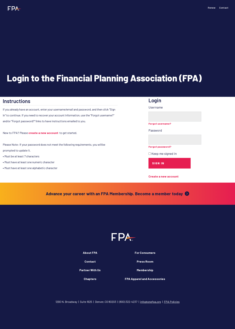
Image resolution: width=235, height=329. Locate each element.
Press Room (145, 261)
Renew (211, 7)
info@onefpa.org (150, 301)
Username (155, 107)
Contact (223, 7)
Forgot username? (159, 123)
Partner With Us (90, 270)
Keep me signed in (164, 154)
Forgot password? (159, 146)
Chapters (90, 279)
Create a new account (163, 176)
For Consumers (145, 252)
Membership (145, 270)
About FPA (90, 252)
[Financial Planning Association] (13, 8)
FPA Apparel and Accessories (145, 279)
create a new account (43, 132)
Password (155, 130)
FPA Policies (172, 301)
